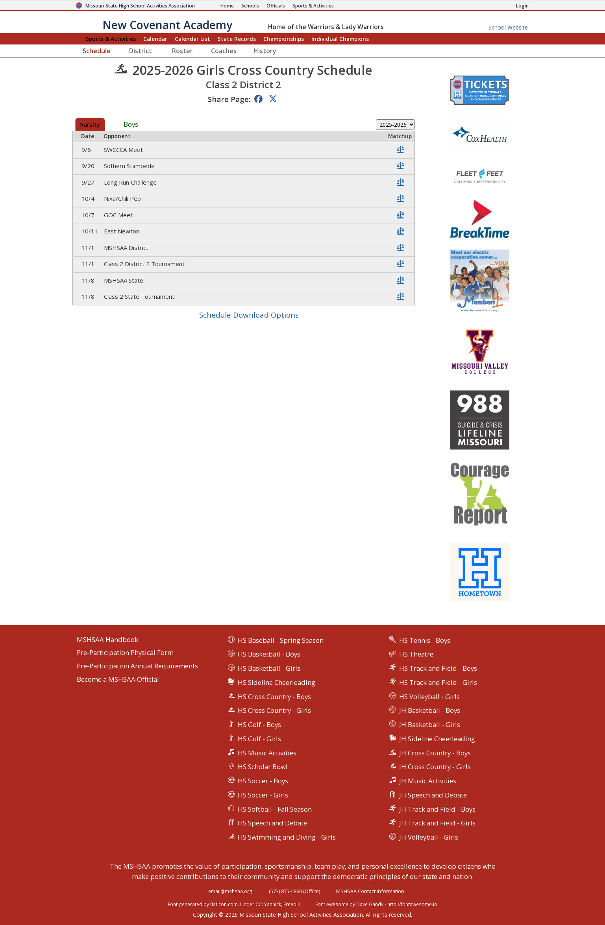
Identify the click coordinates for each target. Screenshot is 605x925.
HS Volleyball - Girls (429, 696)
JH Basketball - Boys (429, 710)
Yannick (272, 904)
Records (237, 39)
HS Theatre (416, 654)
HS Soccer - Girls (263, 794)
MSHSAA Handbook (107, 640)
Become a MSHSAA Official (118, 679)
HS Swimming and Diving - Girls (287, 837)
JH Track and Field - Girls (437, 822)
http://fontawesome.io (412, 904)
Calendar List (192, 39)
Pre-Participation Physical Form (125, 653)
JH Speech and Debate (433, 794)
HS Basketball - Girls (269, 668)
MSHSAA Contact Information (370, 891)
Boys (131, 124)
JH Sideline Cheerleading (437, 738)
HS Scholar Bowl (263, 766)
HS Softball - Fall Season (275, 809)
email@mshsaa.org (230, 891)
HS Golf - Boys (259, 724)
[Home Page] (227, 5)
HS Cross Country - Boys (274, 696)
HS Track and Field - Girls (438, 682)
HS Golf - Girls (259, 738)
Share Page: (229, 99)
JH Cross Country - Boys (435, 752)
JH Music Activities (427, 780)
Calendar (155, 39)
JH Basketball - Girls (429, 724)
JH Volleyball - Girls (428, 837)
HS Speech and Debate (272, 822)
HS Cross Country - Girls (274, 710)
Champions (340, 39)
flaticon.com (224, 904)
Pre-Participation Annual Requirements (137, 666)
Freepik (291, 904)
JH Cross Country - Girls (435, 766)
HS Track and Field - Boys (438, 668)
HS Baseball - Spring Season (281, 640)
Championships (283, 39)
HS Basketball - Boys (269, 654)
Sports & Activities (111, 39)
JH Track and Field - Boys (437, 809)
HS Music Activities (267, 752)
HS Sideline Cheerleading (276, 682)
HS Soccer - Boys (263, 780)
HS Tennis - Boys (424, 640)
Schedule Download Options (249, 315)
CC (258, 904)
